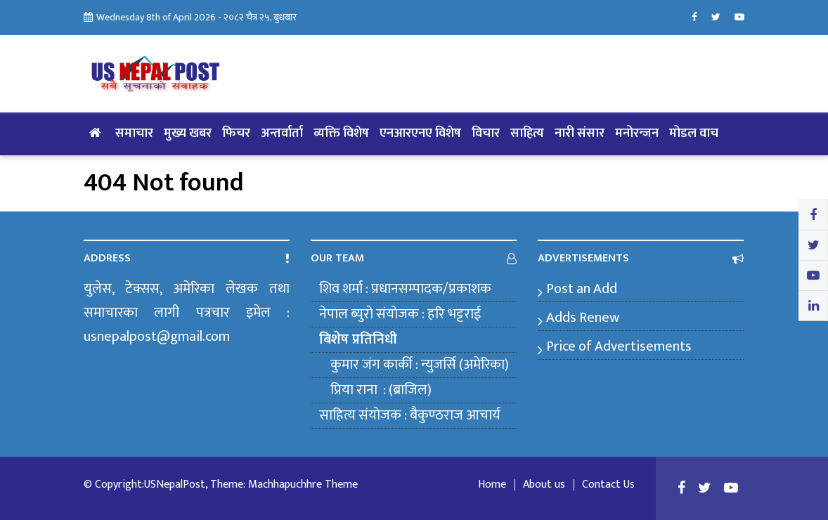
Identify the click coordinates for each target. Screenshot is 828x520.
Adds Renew (582, 318)
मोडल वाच (693, 133)
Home (492, 484)
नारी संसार (579, 133)
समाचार (134, 133)
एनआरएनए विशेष (420, 133)
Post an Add (581, 289)
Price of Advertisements (619, 346)
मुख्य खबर (188, 133)
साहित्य (527, 133)
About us (544, 484)
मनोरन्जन (637, 133)
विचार (486, 133)
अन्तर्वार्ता (282, 133)
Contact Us (608, 484)
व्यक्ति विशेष (341, 133)
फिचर (236, 133)
